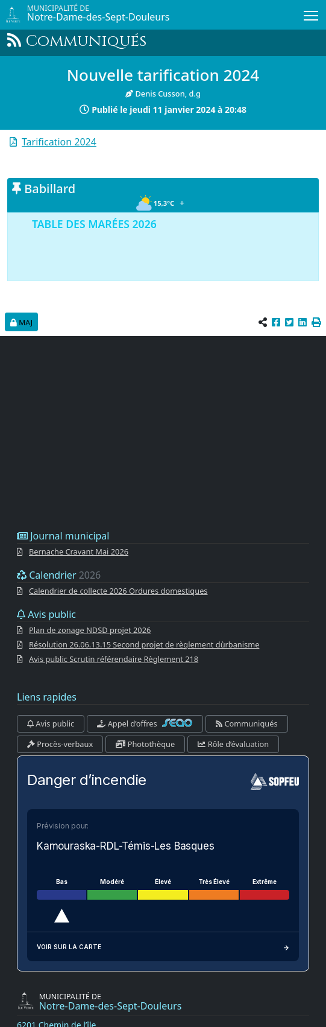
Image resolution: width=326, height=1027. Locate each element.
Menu (312, 13)
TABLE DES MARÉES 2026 (94, 224)
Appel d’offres (145, 723)
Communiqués (246, 723)
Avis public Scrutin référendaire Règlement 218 (113, 658)
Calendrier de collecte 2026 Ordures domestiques (118, 590)
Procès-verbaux (60, 744)
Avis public (50, 723)
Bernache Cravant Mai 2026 (78, 551)
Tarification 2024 (59, 141)
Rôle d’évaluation (233, 744)
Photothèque (145, 744)
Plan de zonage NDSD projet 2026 (90, 630)
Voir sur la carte (163, 947)
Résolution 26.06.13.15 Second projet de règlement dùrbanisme (144, 644)
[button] (316, 322)
